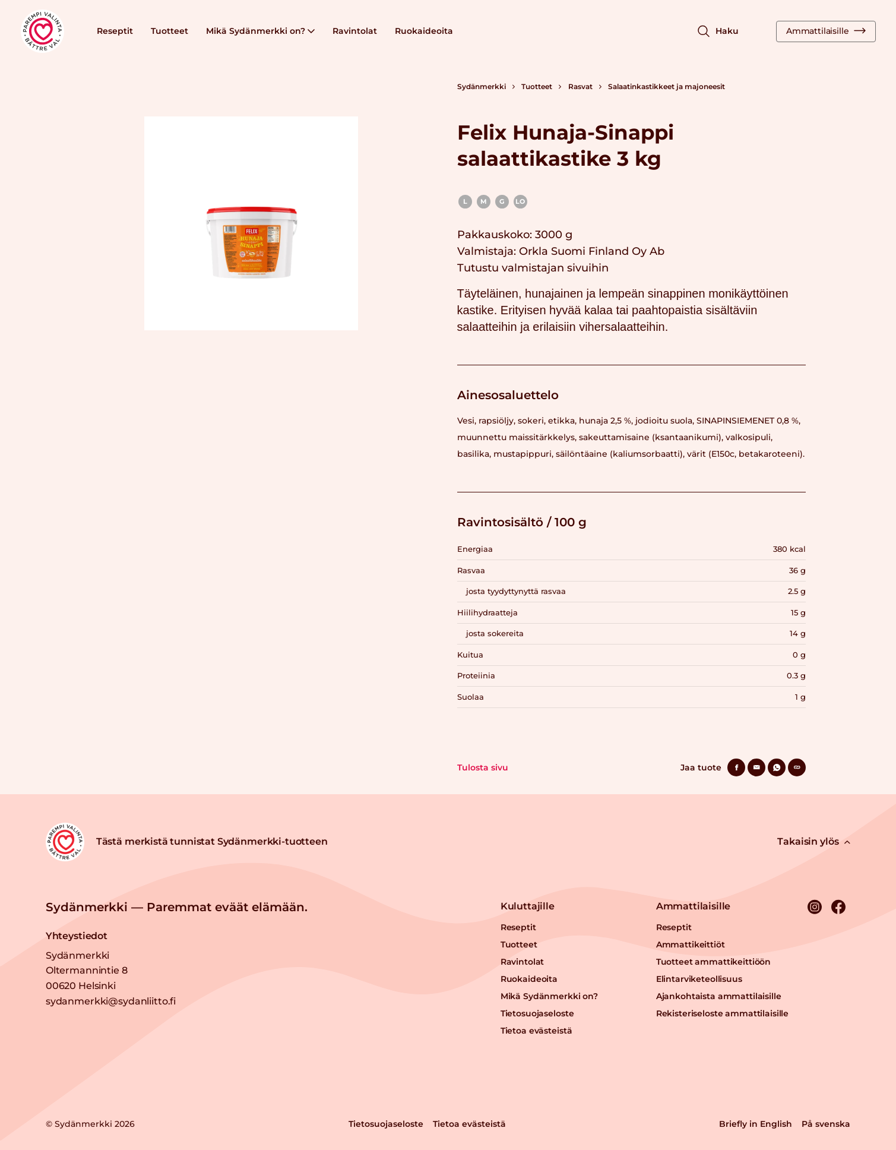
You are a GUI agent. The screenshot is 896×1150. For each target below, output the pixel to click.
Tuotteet (169, 31)
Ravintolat (355, 31)
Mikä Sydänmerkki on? (260, 31)
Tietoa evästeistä (536, 1030)
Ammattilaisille (826, 31)
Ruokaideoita (424, 31)
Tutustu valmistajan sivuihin (533, 267)
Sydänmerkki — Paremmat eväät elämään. (177, 907)
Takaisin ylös (813, 841)
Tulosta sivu (482, 767)
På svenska (826, 1124)
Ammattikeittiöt (690, 944)
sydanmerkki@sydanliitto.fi (111, 1001)
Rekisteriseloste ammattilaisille (722, 1013)
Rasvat (580, 86)
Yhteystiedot (76, 936)
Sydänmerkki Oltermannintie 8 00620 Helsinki (87, 970)
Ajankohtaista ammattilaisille (718, 996)
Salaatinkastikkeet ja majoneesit (666, 86)
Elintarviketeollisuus (699, 979)
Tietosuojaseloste (537, 1013)
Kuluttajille (528, 906)
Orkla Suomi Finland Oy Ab (591, 251)
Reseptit (115, 31)
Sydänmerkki (481, 86)
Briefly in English (755, 1124)
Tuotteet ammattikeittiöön (713, 961)
